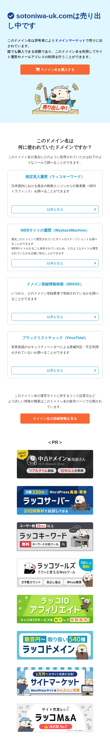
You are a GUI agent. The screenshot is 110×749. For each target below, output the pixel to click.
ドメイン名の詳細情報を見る (55, 418)
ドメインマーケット (70, 40)
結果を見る (71, 209)
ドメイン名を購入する (55, 69)
